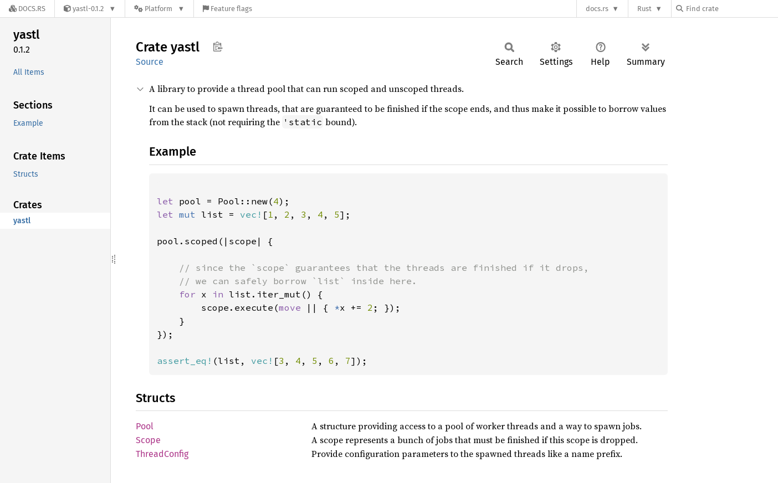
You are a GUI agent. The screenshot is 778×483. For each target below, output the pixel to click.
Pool (144, 426)
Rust (644, 8)
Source (149, 61)
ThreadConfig (162, 454)
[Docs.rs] (27, 8)
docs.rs (597, 8)
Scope (148, 440)
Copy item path (217, 46)
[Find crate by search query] (731, 8)
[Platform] (159, 8)
